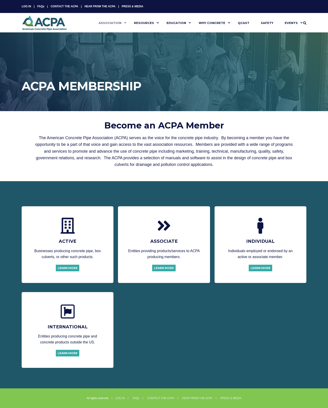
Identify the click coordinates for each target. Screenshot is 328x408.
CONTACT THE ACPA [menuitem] (64, 6)
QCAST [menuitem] (243, 22)
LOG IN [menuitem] (26, 6)
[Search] (304, 23)
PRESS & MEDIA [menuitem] (132, 6)
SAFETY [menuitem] (267, 22)
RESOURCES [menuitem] (144, 22)
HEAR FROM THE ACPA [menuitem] (100, 6)
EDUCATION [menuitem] (176, 22)
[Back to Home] (44, 27)
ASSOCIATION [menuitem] (110, 22)
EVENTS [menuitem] (291, 22)
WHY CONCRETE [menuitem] (212, 22)
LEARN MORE (67, 268)
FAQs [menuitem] (40, 6)
